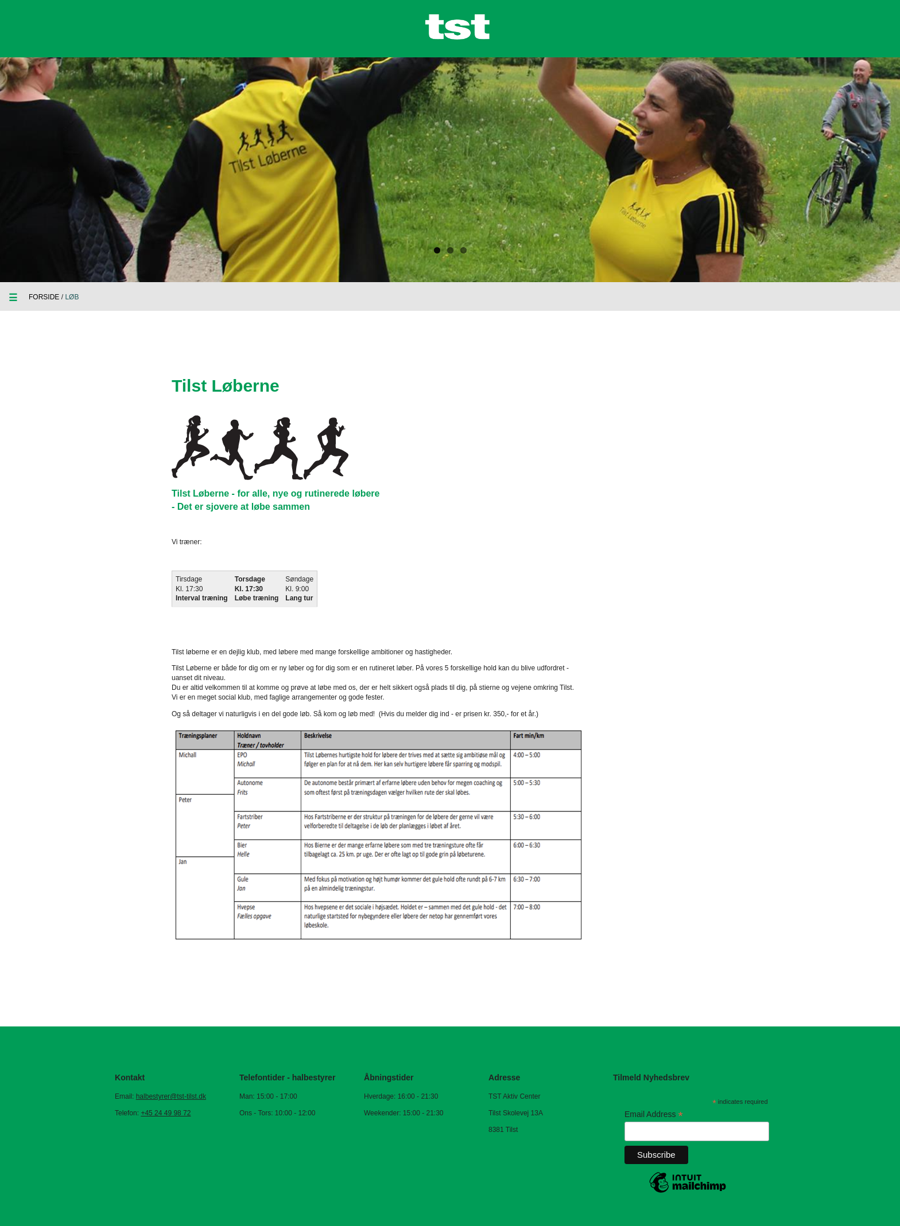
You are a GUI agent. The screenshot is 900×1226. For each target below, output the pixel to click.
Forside (44, 297)
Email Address (653, 1114)
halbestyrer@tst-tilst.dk (171, 1096)
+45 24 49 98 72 (166, 1113)
